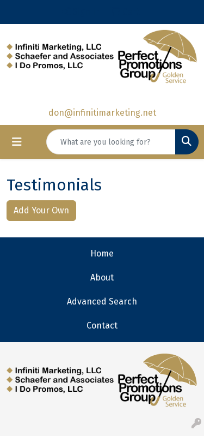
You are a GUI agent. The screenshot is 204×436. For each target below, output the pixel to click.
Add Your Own (41, 210)
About (102, 277)
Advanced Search (102, 301)
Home (102, 253)
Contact (102, 325)
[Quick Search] (111, 141)
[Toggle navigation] (16, 142)
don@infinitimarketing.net (102, 112)
